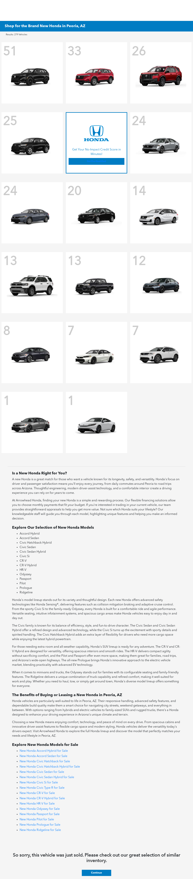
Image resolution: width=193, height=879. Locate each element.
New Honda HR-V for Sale (37, 803)
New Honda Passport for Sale (40, 814)
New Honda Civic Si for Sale (39, 782)
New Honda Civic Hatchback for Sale (45, 761)
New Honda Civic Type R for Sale (42, 787)
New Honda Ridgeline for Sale (40, 830)
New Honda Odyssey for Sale (40, 809)
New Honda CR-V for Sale (37, 793)
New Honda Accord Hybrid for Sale (44, 750)
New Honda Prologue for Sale (40, 824)
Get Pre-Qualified (96, 161)
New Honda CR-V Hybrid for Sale (42, 798)
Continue (96, 873)
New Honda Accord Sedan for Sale (43, 756)
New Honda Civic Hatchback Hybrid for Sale (50, 766)
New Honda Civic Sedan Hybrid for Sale (47, 777)
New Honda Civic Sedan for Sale (42, 772)
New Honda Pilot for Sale (37, 819)
